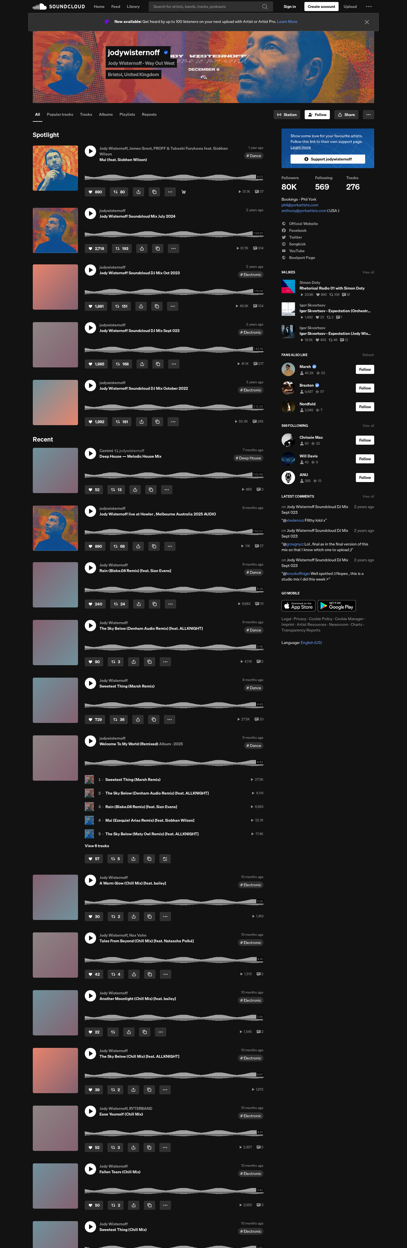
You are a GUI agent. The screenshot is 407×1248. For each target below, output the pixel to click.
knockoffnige (297, 573)
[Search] (211, 6)
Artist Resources (311, 624)
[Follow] (317, 114)
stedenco (294, 520)
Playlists (127, 114)
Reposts (149, 114)
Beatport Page (298, 257)
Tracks (86, 114)
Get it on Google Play (337, 605)
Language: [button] (302, 642)
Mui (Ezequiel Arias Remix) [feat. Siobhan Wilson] (149, 820)
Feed (115, 6)
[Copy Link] (154, 191)
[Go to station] (287, 114)
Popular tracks (60, 114)
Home (99, 6)
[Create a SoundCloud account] (321, 6)
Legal (286, 619)
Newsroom (338, 624)
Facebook (294, 230)
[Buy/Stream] (183, 192)
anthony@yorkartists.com (304, 210)
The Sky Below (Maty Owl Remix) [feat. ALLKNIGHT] (151, 834)
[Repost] (119, 191)
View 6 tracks (97, 846)
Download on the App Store (298, 605)
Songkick (294, 244)
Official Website (300, 224)
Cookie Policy (320, 619)
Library (133, 6)
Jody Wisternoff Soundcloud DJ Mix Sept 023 (315, 509)
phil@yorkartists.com (300, 205)
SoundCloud (59, 6)
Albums (106, 114)
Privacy (300, 619)
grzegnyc (294, 544)
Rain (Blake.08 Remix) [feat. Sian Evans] (141, 807)
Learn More (287, 21)
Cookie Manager (349, 619)
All (37, 114)
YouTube (293, 251)
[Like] (95, 191)
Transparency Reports (301, 630)
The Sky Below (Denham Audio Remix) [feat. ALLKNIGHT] (157, 793)
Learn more (301, 147)
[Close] (367, 22)
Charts (356, 624)
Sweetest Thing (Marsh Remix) (133, 779)
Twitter (292, 237)
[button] (368, 6)
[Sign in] (289, 6)
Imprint (288, 624)
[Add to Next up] (165, 858)
